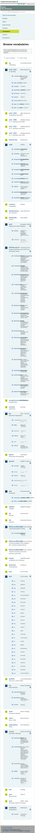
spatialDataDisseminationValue (17, 192)
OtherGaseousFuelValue (17, 337)
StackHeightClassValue (17, 370)
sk (14, 669)
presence (16, 93)
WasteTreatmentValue (17, 391)
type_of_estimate (17, 104)
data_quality (17, 83)
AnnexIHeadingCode (17, 533)
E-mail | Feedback (7, 827)
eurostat (12, 407)
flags (15, 425)
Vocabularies (6, 31)
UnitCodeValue (17, 375)
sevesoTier (17, 763)
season (16, 97)
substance (17, 778)
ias (10, 513)
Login (21, 4)
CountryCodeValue (17, 266)
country (16, 814)
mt (14, 645)
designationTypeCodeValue (17, 169)
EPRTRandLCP (14, 247)
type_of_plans (17, 107)
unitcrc (16, 445)
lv (14, 641)
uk (14, 673)
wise (10, 801)
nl (14, 648)
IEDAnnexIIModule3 (14, 541)
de (14, 598)
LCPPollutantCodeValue (17, 293)
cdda (10, 144)
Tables (4, 21)
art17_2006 (13, 120)
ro (14, 659)
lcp (10, 685)
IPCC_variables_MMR (17, 501)
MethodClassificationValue (17, 313)
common (12, 204)
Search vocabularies (10, 58)
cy (14, 591)
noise (11, 718)
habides (11, 507)
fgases (11, 454)
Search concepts (23, 58)
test (10, 789)
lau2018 (11, 679)
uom (10, 794)
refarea (16, 435)
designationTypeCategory (17, 164)
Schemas (5, 28)
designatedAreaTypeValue (17, 159)
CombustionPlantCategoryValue (17, 256)
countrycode (17, 76)
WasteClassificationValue (17, 385)
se (14, 662)
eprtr (10, 224)
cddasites (17, 153)
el (14, 609)
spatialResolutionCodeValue (17, 197)
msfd (10, 711)
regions (16, 186)
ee (14, 606)
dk (14, 602)
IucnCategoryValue (17, 178)
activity (16, 230)
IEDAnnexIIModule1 (14, 527)
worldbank (12, 808)
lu (14, 637)
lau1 (10, 571)
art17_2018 (13, 133)
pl (14, 652)
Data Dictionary (15, 11)
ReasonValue (17, 359)
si (14, 666)
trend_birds (17, 100)
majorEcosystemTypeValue (17, 182)
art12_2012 (13, 69)
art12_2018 (13, 113)
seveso (11, 731)
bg (14, 588)
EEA (10, 2)
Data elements (6, 25)
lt (14, 634)
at (14, 581)
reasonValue (17, 747)
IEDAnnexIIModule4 (14, 550)
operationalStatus (17, 738)
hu (14, 623)
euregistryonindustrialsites (14, 400)
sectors (16, 704)
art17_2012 (13, 126)
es (14, 613)
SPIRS (16, 771)
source (16, 475)
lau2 (10, 576)
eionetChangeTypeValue (17, 174)
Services (4, 34)
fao (10, 413)
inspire (11, 558)
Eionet (9, 11)
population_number (17, 90)
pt (14, 655)
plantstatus (17, 697)
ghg (10, 491)
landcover (12, 565)
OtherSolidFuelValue (17, 348)
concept (16, 466)
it (14, 630)
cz (14, 595)
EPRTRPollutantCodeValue (17, 274)
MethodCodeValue (17, 321)
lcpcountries (17, 692)
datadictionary (14, 211)
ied (10, 520)
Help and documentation (9, 15)
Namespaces (6, 37)
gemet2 (11, 461)
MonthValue (17, 331)
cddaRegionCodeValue (17, 149)
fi (14, 616)
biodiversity (13, 140)
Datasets (4, 18)
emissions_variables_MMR (17, 497)
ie (14, 627)
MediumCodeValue (17, 305)
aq (10, 63)
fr (14, 620)
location (16, 86)
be (14, 584)
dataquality (13, 217)
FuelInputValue (17, 284)
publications (13, 725)
